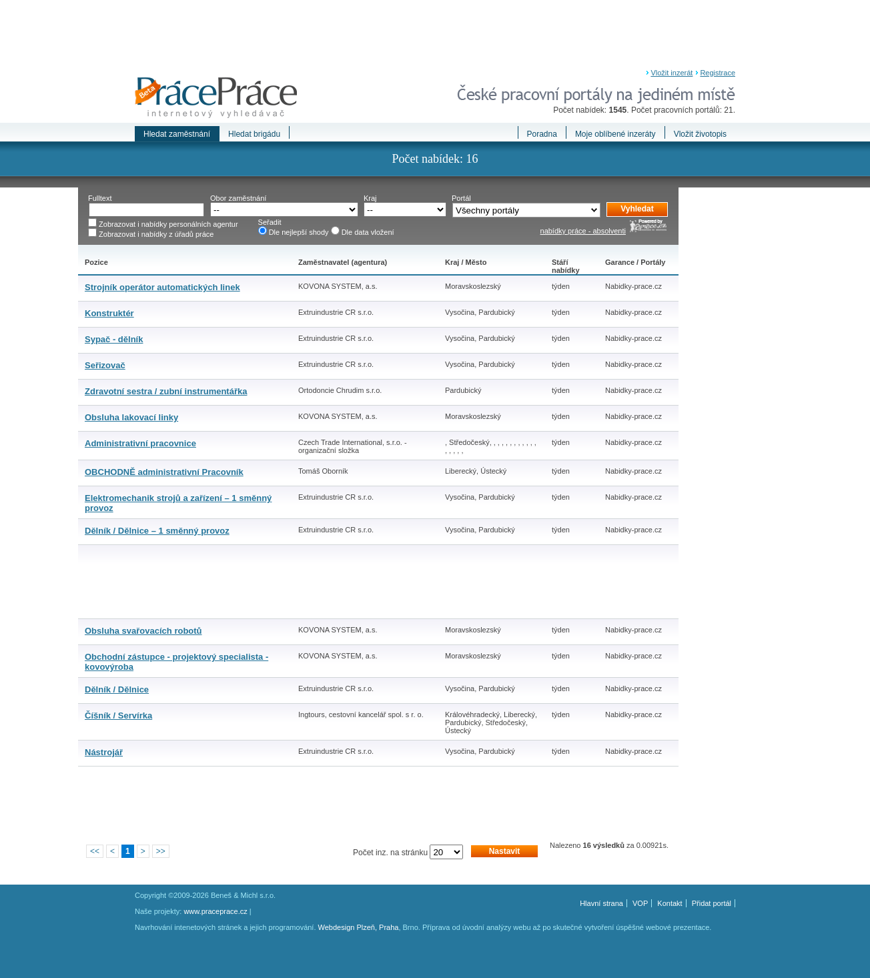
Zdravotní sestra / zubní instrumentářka (166, 391)
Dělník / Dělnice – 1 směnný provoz (157, 531)
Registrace (717, 73)
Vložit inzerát (671, 73)
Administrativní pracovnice (140, 443)
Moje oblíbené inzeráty (615, 134)
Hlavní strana (601, 903)
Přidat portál (711, 903)
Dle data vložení (368, 232)
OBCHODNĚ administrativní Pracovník (164, 472)
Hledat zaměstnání (176, 134)
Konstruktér (109, 313)
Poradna (542, 134)
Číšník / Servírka (118, 715)
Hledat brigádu (254, 134)
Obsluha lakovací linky (131, 417)
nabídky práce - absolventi (583, 231)
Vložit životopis (700, 134)
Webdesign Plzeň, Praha (358, 927)
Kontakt (669, 903)
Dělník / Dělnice (117, 689)
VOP (640, 903)
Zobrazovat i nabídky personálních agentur (168, 224)
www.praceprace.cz (215, 911)
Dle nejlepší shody (299, 232)
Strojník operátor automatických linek (162, 287)
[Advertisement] (435, 37)
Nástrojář (104, 752)
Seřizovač (105, 365)
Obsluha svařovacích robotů (143, 631)
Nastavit (504, 851)
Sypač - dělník (114, 339)
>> (160, 851)
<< (94, 851)
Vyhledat (637, 208)
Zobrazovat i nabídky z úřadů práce (156, 234)
